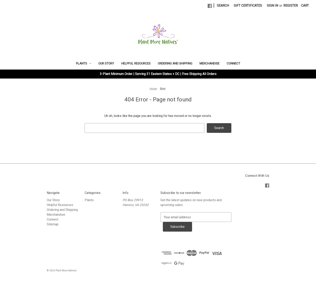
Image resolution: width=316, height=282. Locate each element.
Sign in (272, 5)
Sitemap (52, 224)
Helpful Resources (136, 63)
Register (290, 5)
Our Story (106, 63)
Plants (83, 63)
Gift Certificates (248, 5)
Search (223, 5)
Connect (233, 63)
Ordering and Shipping (175, 63)
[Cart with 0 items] (305, 5)
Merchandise (209, 63)
